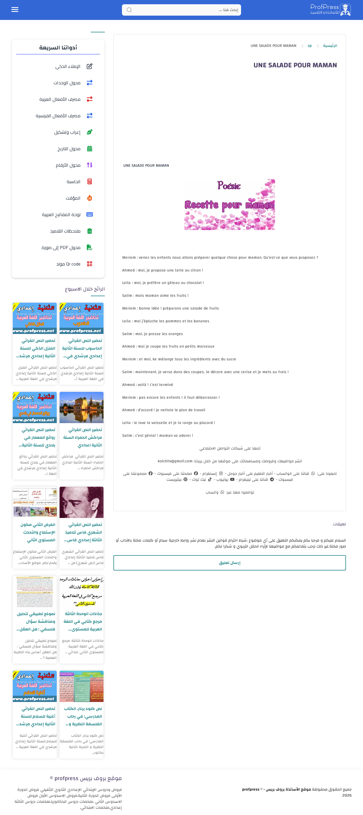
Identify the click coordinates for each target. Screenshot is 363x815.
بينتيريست (177, 479)
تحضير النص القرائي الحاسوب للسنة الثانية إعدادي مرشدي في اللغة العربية (82, 348)
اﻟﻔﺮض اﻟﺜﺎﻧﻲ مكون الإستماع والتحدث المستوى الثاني (37, 532)
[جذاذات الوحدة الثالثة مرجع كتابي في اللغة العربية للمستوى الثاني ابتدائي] (82, 591)
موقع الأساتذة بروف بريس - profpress (276, 789)
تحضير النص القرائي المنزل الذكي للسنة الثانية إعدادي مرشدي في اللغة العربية (35, 348)
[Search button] (129, 10)
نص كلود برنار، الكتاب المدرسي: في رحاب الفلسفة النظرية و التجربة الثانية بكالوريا (83, 716)
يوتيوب (225, 479)
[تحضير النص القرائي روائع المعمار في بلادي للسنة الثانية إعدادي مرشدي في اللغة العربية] (35, 407)
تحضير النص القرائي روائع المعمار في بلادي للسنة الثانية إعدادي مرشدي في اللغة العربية (37, 437)
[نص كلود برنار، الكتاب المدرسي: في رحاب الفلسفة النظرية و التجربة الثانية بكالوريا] (82, 686)
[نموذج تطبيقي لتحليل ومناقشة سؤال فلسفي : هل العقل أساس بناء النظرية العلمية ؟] (35, 591)
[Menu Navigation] (14, 10)
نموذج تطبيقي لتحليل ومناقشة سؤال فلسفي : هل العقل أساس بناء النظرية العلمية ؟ (36, 621)
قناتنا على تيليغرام (256, 479)
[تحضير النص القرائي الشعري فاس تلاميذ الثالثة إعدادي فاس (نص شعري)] (82, 502)
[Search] (181, 10)
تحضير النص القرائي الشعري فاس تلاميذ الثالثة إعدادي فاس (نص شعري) (83, 532)
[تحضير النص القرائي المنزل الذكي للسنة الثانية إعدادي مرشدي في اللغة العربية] (35, 318)
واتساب (215, 492)
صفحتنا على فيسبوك (177, 473)
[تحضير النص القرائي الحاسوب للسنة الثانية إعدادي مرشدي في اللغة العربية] (82, 318)
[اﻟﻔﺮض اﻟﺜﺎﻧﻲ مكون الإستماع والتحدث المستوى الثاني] (35, 502)
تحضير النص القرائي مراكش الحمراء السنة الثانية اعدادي (82, 437)
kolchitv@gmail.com (175, 461)
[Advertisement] (229, 121)
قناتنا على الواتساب (295, 473)
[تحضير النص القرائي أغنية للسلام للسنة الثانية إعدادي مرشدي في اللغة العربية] (35, 686)
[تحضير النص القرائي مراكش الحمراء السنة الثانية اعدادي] (82, 407)
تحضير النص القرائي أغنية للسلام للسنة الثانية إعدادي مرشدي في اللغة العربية (35, 716)
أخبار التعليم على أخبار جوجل (249, 473)
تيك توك (202, 479)
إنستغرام (212, 473)
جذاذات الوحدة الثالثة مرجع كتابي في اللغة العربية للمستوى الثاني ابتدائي (82, 621)
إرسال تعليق (229, 563)
